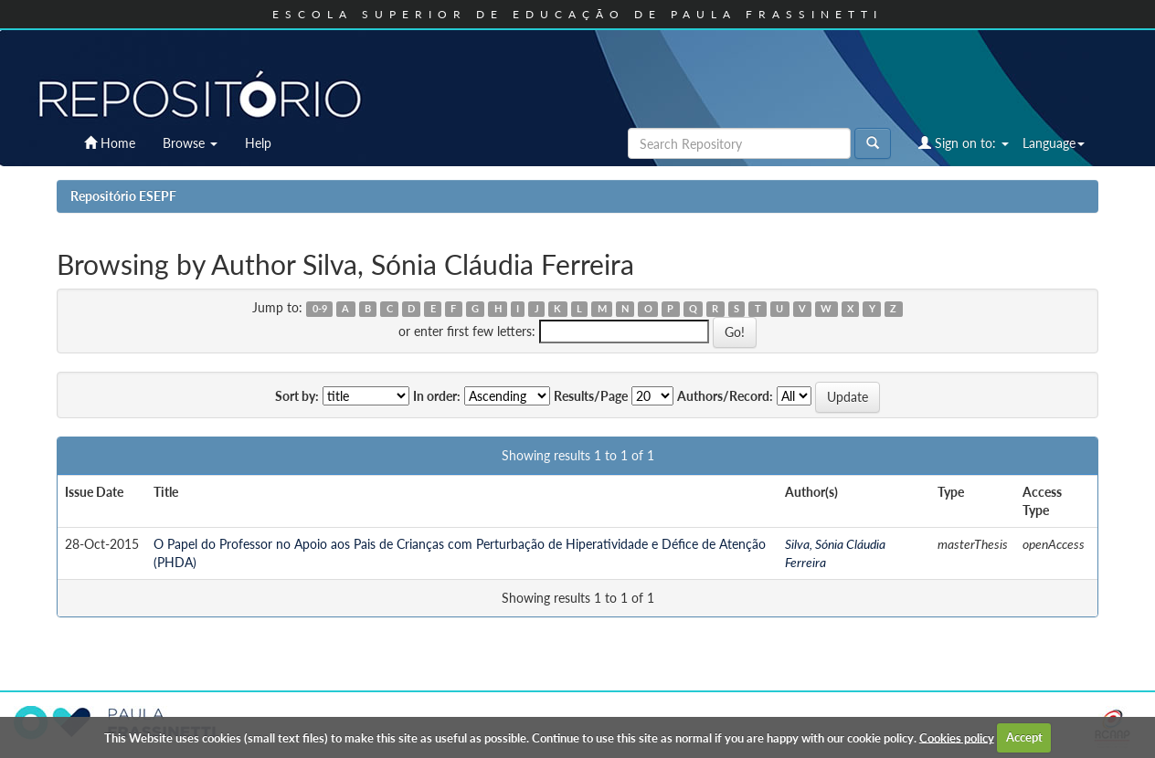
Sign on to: (963, 143)
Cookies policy (956, 737)
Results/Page (591, 396)
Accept (1024, 737)
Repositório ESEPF (123, 196)
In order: (437, 396)
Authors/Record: (725, 396)
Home (109, 143)
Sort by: (297, 396)
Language (1054, 143)
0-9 (320, 308)
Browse (190, 143)
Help (258, 143)
